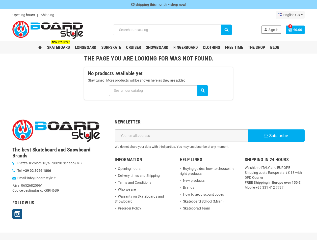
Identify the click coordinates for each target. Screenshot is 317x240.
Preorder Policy (129, 208)
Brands (188, 187)
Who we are (127, 189)
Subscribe (276, 135)
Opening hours (23, 15)
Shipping (47, 15)
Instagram (17, 214)
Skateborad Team (196, 208)
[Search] (172, 30)
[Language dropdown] (290, 15)
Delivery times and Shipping (139, 176)
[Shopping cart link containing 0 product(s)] (295, 30)
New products (194, 180)
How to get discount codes (203, 194)
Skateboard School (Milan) (203, 201)
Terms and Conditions (134, 182)
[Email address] (181, 135)
